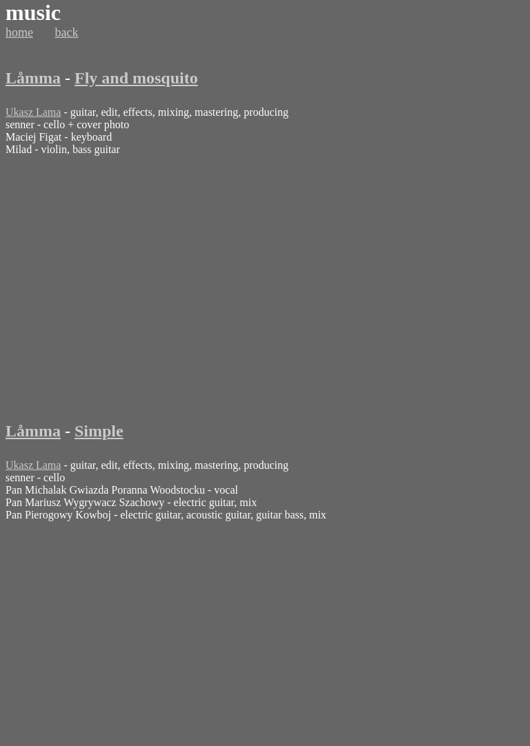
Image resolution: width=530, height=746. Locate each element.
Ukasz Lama (33, 112)
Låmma (33, 78)
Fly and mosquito (136, 78)
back (67, 32)
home (19, 32)
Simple (99, 431)
